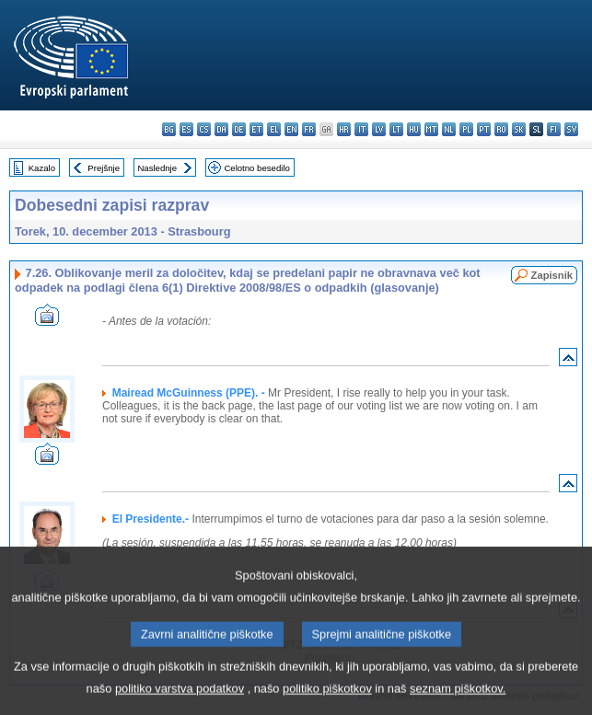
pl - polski (466, 129)
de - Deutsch (239, 129)
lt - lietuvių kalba (396, 129)
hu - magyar (414, 129)
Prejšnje (103, 168)
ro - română (501, 129)
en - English (291, 129)
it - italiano (361, 129)
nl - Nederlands (449, 129)
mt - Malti (431, 129)
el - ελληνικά (274, 129)
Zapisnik (552, 275)
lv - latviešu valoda (379, 129)
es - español (186, 129)
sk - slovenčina (519, 129)
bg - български (169, 129)
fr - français (309, 129)
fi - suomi (554, 129)
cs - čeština (204, 129)
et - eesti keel (256, 129)
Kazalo (42, 168)
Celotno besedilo (256, 168)
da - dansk (221, 129)
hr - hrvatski (344, 129)
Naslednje (157, 168)
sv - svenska (571, 129)
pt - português (484, 129)
